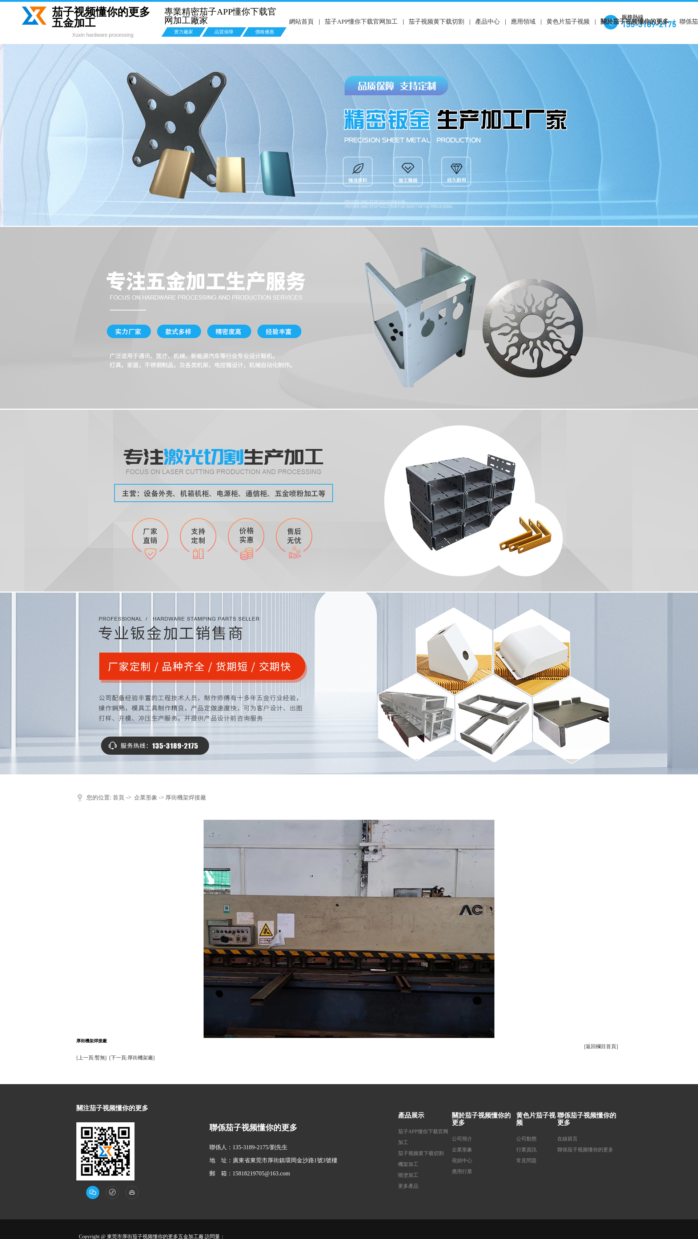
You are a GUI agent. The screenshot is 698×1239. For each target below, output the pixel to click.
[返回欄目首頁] (601, 1046)
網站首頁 (301, 21)
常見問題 (526, 1160)
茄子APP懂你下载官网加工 (360, 21)
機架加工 (408, 1164)
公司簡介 (462, 1139)
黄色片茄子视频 (567, 21)
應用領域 (522, 21)
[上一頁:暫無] (91, 1057)
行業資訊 (526, 1149)
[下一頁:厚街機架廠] (132, 1057)
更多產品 (408, 1186)
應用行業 (462, 1171)
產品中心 (486, 21)
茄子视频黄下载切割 (436, 21)
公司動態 (526, 1139)
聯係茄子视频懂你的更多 (585, 1149)
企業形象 (145, 797)
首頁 (118, 797)
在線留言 (567, 1139)
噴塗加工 (408, 1175)
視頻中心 (462, 1160)
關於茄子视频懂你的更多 (633, 21)
